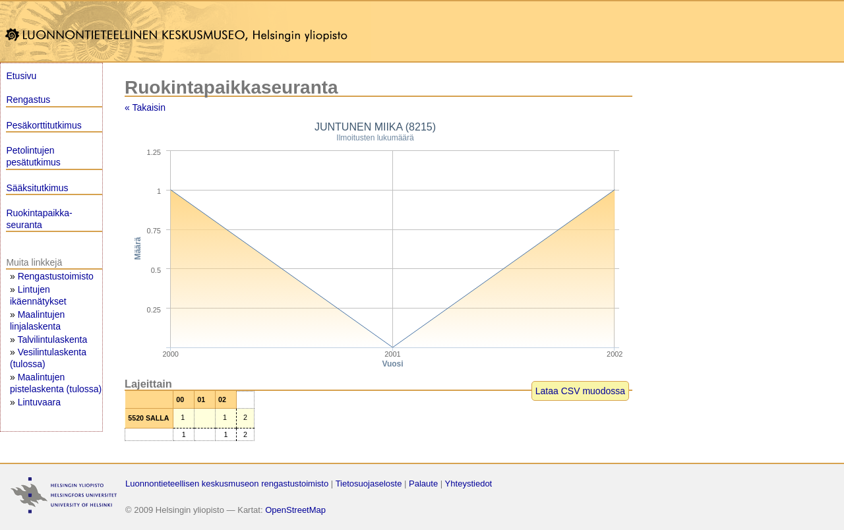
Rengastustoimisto (56, 276)
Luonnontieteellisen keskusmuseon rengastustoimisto (226, 483)
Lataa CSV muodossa (580, 391)
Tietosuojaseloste (369, 483)
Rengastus (28, 99)
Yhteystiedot (469, 483)
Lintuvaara (39, 402)
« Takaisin (145, 107)
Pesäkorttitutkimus (43, 125)
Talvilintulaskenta (52, 339)
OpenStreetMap (295, 510)
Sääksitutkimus (37, 188)
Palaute (423, 483)
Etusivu (21, 76)
